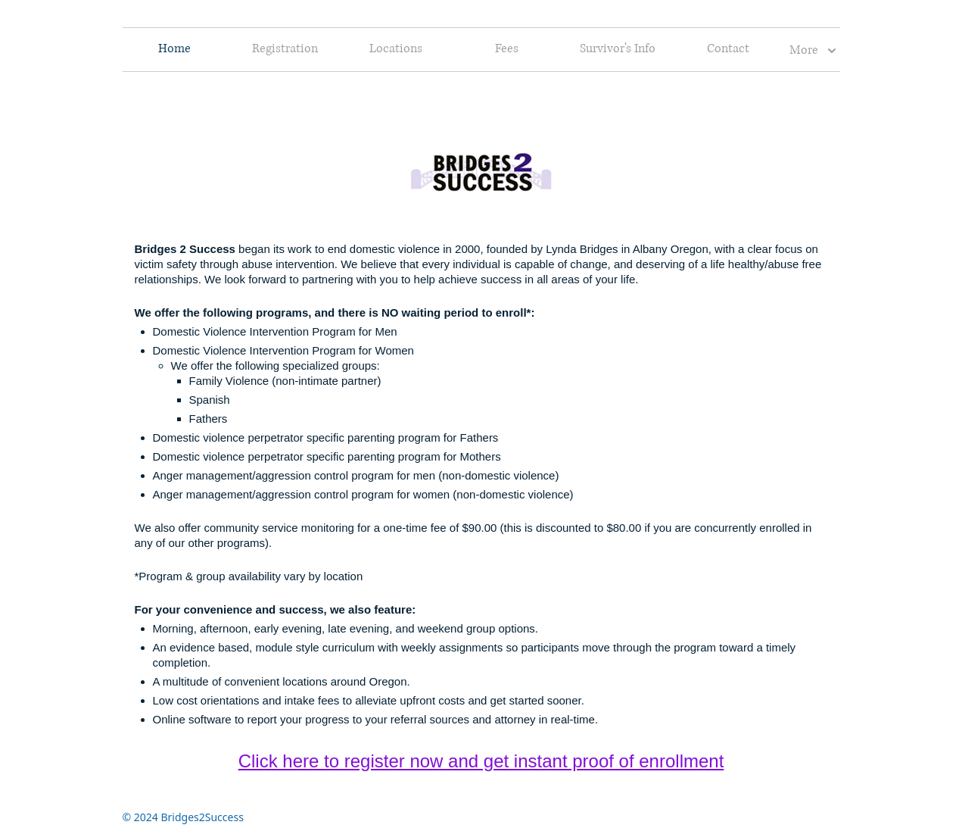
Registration (285, 49)
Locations (395, 49)
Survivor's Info (617, 49)
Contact (728, 49)
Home (174, 49)
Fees (506, 49)
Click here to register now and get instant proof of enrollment (481, 761)
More (812, 50)
